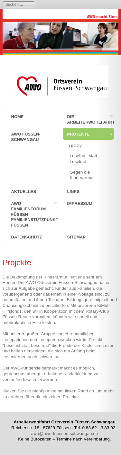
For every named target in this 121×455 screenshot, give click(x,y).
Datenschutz (26, 237)
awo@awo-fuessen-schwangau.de (64, 433)
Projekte (78, 134)
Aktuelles (23, 191)
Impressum (79, 203)
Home (17, 116)
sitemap (76, 237)
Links (73, 191)
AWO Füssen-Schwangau (26, 137)
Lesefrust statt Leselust (83, 158)
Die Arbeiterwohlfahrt (90, 119)
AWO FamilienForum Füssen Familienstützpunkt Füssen (34, 214)
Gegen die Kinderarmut (82, 175)
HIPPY (75, 146)
